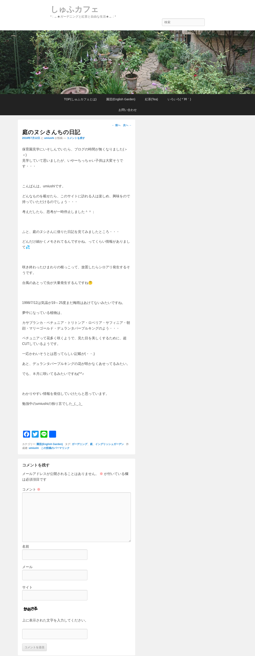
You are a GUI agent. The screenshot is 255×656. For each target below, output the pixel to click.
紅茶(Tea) (151, 99)
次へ (127, 125)
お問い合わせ (127, 110)
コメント (31, 489)
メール (27, 567)
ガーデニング (79, 444)
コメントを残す (76, 138)
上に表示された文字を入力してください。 (55, 620)
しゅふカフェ (74, 9)
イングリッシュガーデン (109, 444)
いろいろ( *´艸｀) (179, 99)
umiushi (49, 138)
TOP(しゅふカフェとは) (80, 99)
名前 (25, 546)
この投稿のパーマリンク (55, 448)
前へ (116, 125)
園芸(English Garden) (120, 99)
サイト (27, 587)
